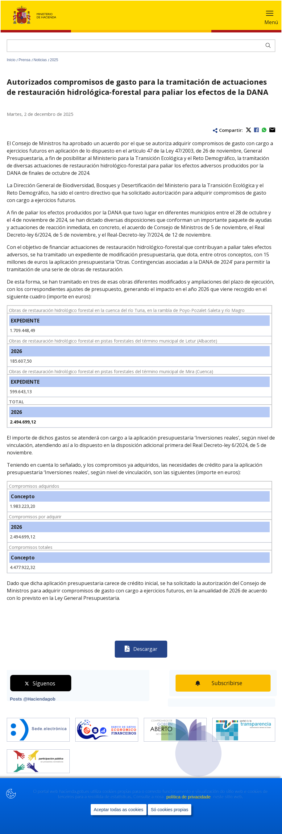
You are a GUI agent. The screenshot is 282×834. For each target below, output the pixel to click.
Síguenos (44, 683)
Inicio (11, 60)
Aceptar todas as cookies (118, 822)
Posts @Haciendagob (33, 699)
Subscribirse (227, 683)
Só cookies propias (170, 822)
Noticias (41, 60)
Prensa (25, 60)
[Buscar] (141, 46)
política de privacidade (189, 809)
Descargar (145, 649)
